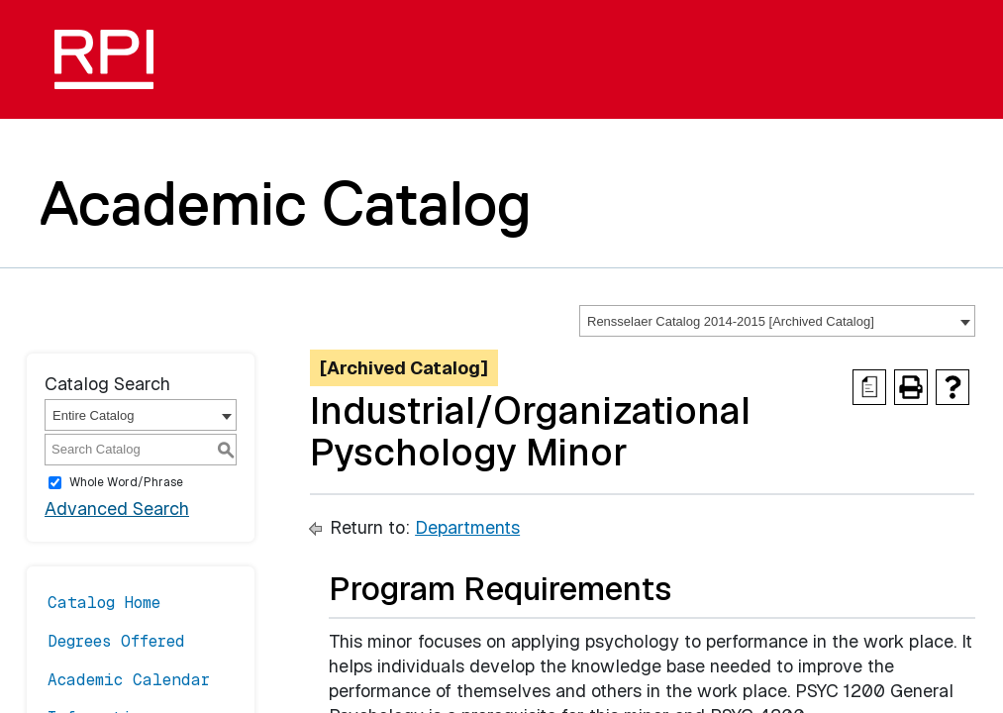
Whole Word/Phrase (126, 482)
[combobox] (777, 321)
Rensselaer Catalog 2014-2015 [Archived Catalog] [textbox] (730, 321)
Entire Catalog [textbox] (93, 415)
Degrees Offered (116, 641)
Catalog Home (104, 602)
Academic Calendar (129, 679)
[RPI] (111, 59)
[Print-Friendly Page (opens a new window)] (911, 387)
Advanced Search (117, 508)
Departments (467, 527)
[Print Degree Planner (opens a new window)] (869, 387)
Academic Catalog (286, 203)
